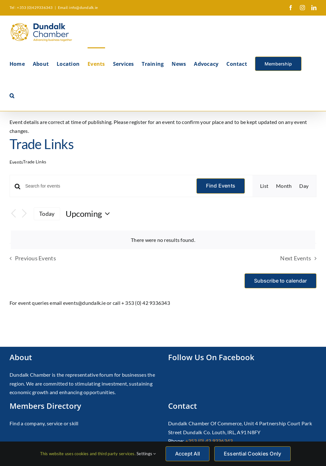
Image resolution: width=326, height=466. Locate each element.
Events (16, 162)
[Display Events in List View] (264, 186)
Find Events (220, 185)
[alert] (163, 240)
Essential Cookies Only (252, 453)
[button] (12, 95)
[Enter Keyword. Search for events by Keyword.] (107, 186)
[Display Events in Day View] (303, 186)
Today (46, 213)
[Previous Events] (13, 214)
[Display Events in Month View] (284, 186)
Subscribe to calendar (280, 281)
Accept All (187, 453)
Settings (146, 453)
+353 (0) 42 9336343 (209, 441)
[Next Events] (24, 214)
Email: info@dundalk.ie (78, 7)
